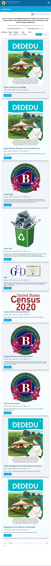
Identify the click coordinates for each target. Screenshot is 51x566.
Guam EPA (8, 248)
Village (10, 32)
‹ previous (10, 543)
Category (15, 32)
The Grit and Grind (11, 403)
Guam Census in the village (15, 87)
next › (47, 543)
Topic (22, 32)
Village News (27, 89)
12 (37, 543)
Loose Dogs (8, 194)
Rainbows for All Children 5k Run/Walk (19, 527)
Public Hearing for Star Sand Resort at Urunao (22, 466)
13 (40, 543)
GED (5, 277)
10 (31, 543)
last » (5, 545)
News (11, 89)
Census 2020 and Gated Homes (16, 312)
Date (30, 32)
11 (34, 543)
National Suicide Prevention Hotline (18, 356)
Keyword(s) (4, 32)
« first (5, 543)
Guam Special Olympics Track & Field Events (22, 148)
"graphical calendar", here (37, 25)
